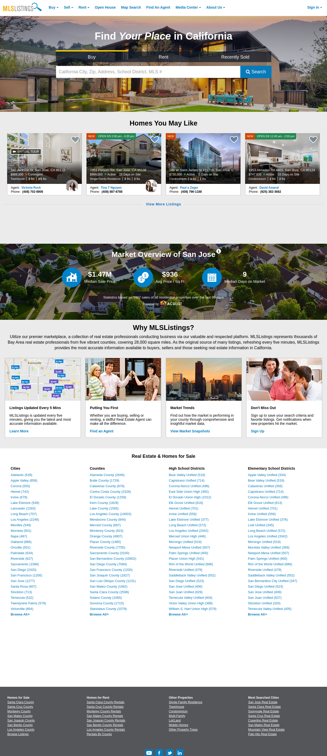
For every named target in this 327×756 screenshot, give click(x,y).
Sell (67, 7)
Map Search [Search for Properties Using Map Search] (131, 7)
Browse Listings (18, 734)
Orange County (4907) (106, 536)
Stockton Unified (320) (264, 603)
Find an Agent (102, 431)
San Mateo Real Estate (263, 725)
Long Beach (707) (24, 514)
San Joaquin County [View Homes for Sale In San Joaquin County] (21, 720)
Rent (82, 7)
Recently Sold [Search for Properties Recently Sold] (235, 57)
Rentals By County (99, 734)
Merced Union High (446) (187, 536)
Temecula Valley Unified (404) (190, 598)
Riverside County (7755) (107, 547)
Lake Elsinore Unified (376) (268, 519)
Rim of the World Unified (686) (191, 564)
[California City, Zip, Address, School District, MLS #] (148, 72)
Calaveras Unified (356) (265, 486)
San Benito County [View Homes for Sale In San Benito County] (20, 725)
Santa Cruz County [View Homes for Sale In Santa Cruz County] (20, 707)
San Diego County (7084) (108, 564)
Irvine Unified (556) (183, 514)
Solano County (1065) (106, 598)
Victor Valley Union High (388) (191, 603)
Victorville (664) (22, 609)
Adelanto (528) (21, 475)
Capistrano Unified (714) (187, 480)
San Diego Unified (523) (186, 581)
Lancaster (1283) (23, 508)
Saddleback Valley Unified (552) (192, 575)
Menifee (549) (21, 525)
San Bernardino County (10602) (113, 558)
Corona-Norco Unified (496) (189, 486)
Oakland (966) (21, 542)
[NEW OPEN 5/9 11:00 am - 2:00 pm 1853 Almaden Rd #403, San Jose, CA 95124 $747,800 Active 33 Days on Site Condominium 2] (282, 158)
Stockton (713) (21, 592)
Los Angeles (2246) (25, 519)
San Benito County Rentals (105, 725)
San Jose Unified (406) (185, 586)
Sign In (313, 7)
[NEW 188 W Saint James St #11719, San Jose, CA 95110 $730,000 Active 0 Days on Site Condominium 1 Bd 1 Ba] (203, 158)
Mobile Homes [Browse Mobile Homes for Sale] (178, 725)
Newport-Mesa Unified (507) (189, 547)
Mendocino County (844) (108, 519)
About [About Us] (214, 7)
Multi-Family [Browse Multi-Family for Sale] (177, 716)
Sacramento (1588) (25, 564)
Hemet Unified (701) (183, 508)
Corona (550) (20, 486)
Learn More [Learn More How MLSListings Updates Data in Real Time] (18, 431)
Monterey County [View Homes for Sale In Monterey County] (18, 711)
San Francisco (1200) (26, 575)
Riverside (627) (22, 558)
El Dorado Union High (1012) (190, 497)
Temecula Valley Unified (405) (270, 609)
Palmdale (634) (22, 553)
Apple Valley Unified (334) (267, 475)
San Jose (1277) (23, 581)
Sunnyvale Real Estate (263, 711)
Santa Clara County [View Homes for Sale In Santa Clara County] (20, 702)
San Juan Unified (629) (186, 592)
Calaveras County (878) (107, 486)
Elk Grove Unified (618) (186, 503)
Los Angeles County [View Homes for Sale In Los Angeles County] (20, 729)
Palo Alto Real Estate (262, 734)
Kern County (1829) (104, 503)
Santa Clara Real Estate (264, 707)
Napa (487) (19, 536)
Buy (52, 7)
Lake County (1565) (104, 508)
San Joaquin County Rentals (106, 720)
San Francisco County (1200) (111, 570)
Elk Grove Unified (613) (265, 503)
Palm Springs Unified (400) (188, 553)
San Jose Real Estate (262, 702)
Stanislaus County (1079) (108, 609)
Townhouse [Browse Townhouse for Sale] (176, 707)
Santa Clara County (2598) (109, 592)
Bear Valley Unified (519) (187, 475)
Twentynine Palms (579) (28, 603)
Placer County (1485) (105, 542)
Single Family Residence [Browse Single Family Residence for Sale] (185, 702)
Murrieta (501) (21, 531)
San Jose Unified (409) (264, 592)
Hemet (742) (20, 492)
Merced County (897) (105, 525)
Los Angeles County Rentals (106, 729)
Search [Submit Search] (256, 71)
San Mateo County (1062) (109, 586)
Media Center (187, 7)
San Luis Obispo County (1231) (113, 581)
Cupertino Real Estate (263, 720)
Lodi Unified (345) (261, 525)
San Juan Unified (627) (265, 598)
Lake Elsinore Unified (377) (189, 519)
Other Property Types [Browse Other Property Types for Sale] (183, 729)
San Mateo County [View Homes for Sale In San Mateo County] (19, 716)
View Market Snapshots (190, 431)
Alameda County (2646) (107, 475)
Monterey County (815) (106, 531)
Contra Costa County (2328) (110, 492)
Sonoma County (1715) (107, 603)
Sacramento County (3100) (109, 553)
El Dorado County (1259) (108, 497)
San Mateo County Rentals (105, 716)
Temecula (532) (22, 598)
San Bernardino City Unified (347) (272, 581)
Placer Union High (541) (186, 558)
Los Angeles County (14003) (110, 514)
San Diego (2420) (24, 570)
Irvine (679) (19, 497)
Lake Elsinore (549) (25, 503)
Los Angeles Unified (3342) (188, 531)
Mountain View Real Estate (266, 729)
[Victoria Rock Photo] (72, 184)
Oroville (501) (20, 547)
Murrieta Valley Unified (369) (268, 547)
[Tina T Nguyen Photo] (151, 184)
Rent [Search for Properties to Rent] (163, 57)
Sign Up (257, 431)
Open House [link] (105, 7)
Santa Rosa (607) (24, 586)
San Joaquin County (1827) (110, 575)
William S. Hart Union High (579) (192, 609)
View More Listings (163, 204)
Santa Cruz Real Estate (264, 716)
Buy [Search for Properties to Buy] (92, 57)
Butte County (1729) (104, 480)
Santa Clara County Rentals (105, 702)
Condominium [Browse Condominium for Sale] (178, 711)
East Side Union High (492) (189, 492)
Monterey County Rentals (104, 711)
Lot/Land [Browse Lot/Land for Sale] (175, 720)
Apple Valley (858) (24, 480)
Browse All (20, 614)
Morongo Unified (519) (185, 542)
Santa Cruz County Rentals (105, 707)
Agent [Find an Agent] (158, 7)
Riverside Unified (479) (185, 570)
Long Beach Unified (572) (187, 525)
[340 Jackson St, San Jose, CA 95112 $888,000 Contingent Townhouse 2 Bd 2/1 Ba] (44, 158)
